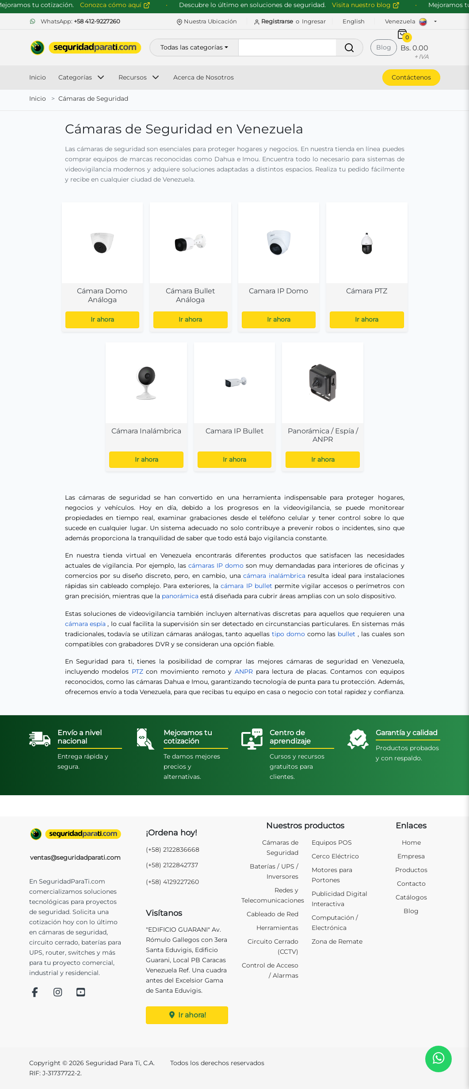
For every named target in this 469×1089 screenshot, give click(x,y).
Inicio (37, 77)
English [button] (354, 21)
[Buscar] (349, 47)
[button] (438, 1058)
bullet (346, 634)
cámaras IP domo (216, 565)
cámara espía (85, 624)
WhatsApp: (74, 21)
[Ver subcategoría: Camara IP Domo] (279, 267)
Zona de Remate (337, 941)
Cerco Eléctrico (335, 856)
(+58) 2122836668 (172, 850)
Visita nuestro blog (380, 5)
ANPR (244, 671)
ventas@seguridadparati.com (75, 857)
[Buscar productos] (300, 47)
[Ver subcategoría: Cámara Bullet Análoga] (190, 267)
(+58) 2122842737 (172, 865)
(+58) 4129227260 (172, 882)
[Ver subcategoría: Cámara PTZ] (367, 267)
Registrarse (274, 21)
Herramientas (277, 928)
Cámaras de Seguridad (93, 98)
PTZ (137, 671)
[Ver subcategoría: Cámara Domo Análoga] (102, 267)
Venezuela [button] (408, 22)
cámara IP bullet (246, 586)
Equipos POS (332, 842)
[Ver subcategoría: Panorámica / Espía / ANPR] (322, 407)
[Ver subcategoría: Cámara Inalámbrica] (146, 407)
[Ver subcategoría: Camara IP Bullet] (234, 407)
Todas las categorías (191, 47)
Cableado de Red (272, 914)
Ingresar (314, 21)
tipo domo (288, 634)
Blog (383, 47)
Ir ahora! (187, 1015)
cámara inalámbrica (274, 576)
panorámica (180, 596)
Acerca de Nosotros (203, 77)
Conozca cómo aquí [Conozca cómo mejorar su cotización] (129, 5)
